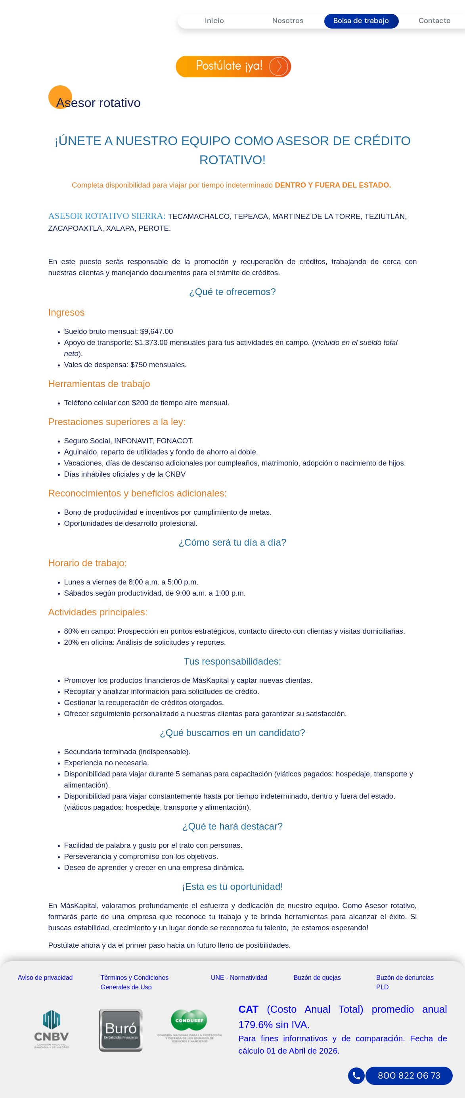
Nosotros (287, 20)
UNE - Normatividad (239, 977)
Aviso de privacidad (45, 977)
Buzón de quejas (317, 977)
